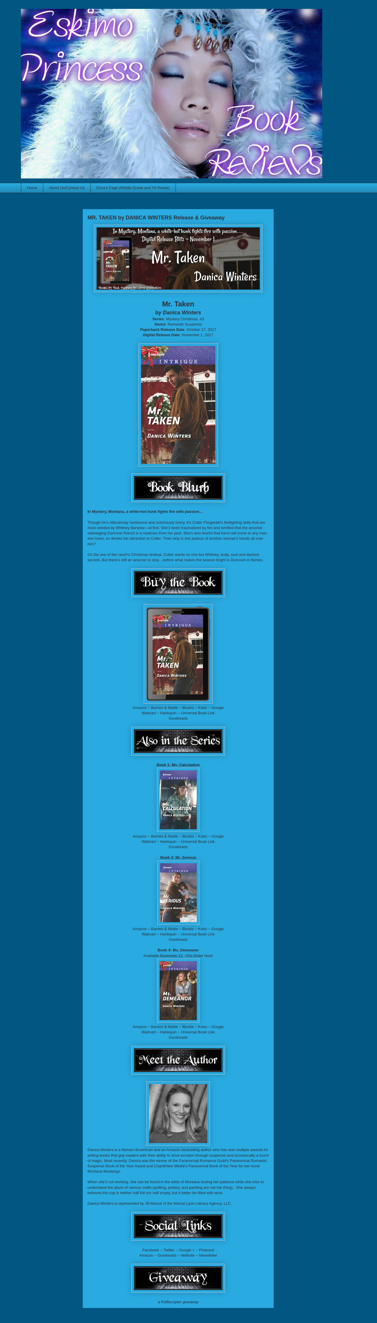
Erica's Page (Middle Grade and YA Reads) (133, 188)
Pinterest (206, 1250)
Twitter (169, 1250)
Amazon (140, 707)
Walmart (149, 713)
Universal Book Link (198, 713)
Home (32, 188)
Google (217, 707)
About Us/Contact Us (67, 188)
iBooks (188, 707)
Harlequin (168, 713)
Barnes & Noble (164, 707)
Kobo (202, 707)
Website (188, 1255)
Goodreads (178, 718)
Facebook (150, 1250)
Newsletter (208, 1255)
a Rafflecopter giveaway (178, 1302)
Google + (187, 1250)
